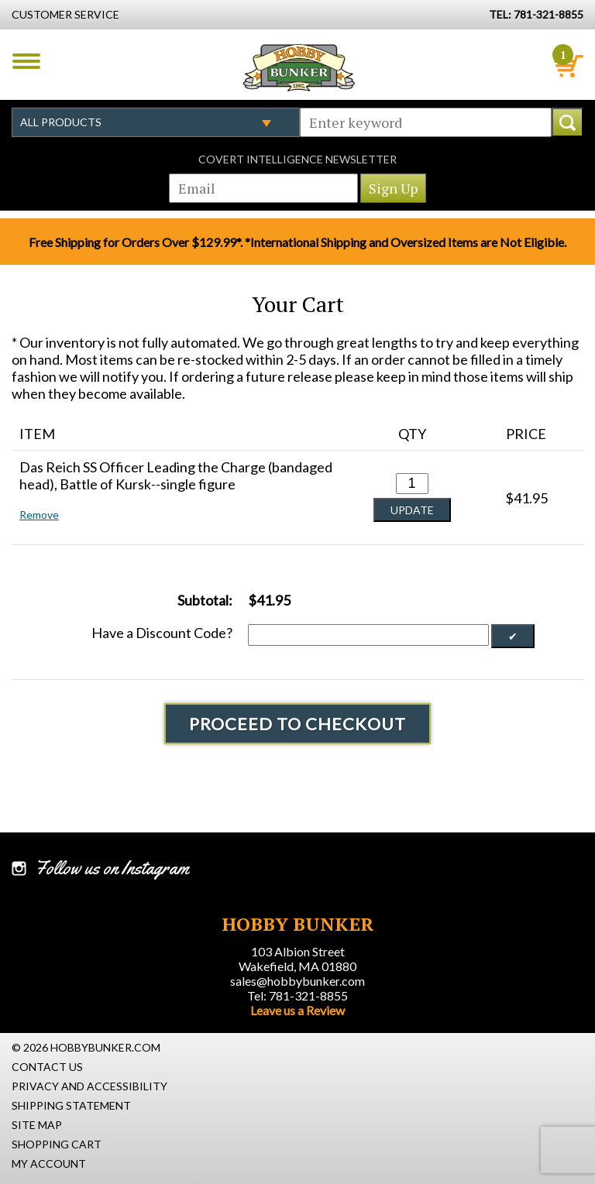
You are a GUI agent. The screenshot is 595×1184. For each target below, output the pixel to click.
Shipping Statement (71, 1105)
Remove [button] (39, 514)
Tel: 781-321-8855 (297, 995)
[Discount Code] (368, 635)
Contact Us (47, 1066)
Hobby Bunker (298, 67)
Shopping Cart (56, 1144)
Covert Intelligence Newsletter (297, 159)
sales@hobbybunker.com (297, 980)
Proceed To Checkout (297, 723)
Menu (26, 61)
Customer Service (65, 14)
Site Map (37, 1124)
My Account (49, 1163)
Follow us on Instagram (112, 868)
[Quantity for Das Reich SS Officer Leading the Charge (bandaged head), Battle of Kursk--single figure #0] (412, 483)
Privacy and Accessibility (89, 1086)
